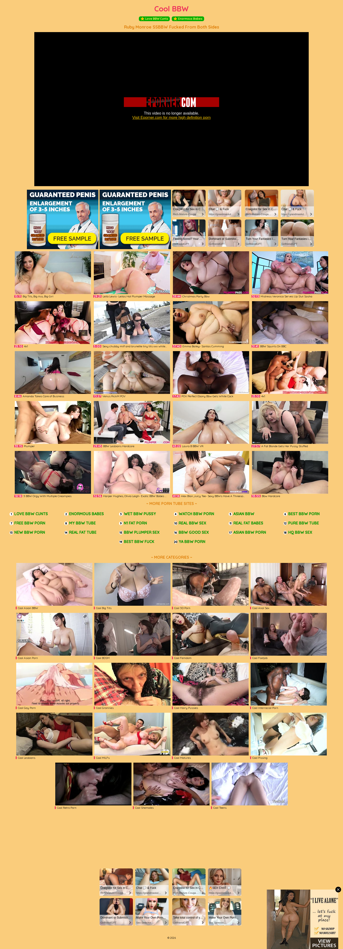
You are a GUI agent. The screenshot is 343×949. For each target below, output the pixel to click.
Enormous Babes (187, 19)
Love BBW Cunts (154, 19)
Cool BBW (171, 8)
